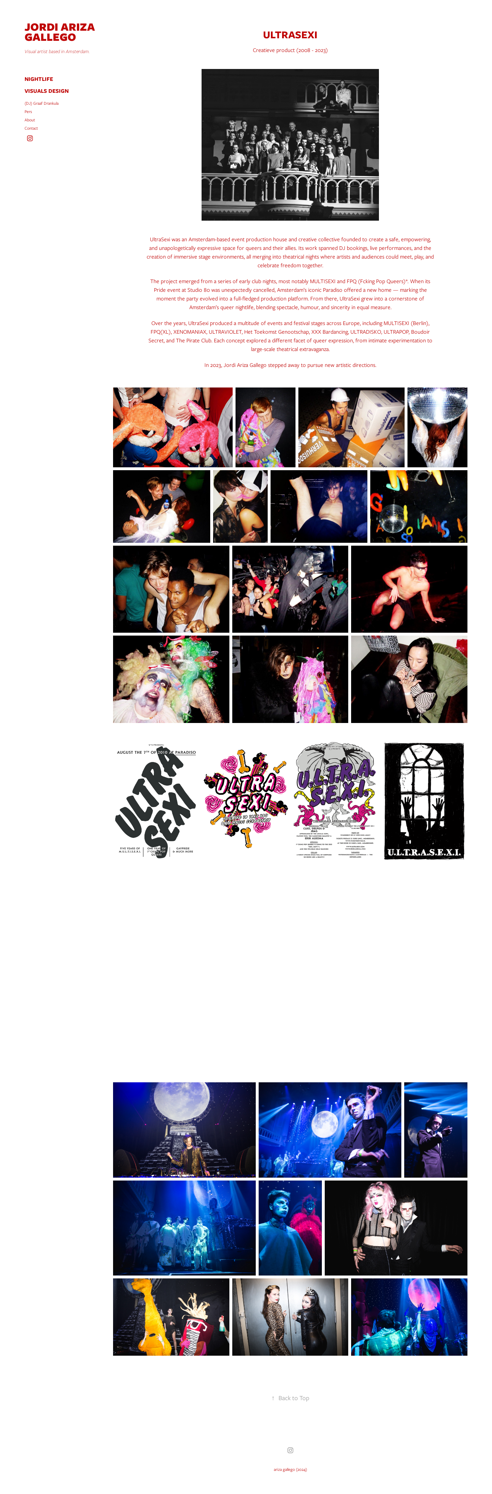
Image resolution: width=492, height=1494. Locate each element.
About (30, 120)
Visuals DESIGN (47, 91)
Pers (28, 111)
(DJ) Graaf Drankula (42, 103)
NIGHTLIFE (39, 79)
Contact (31, 128)
